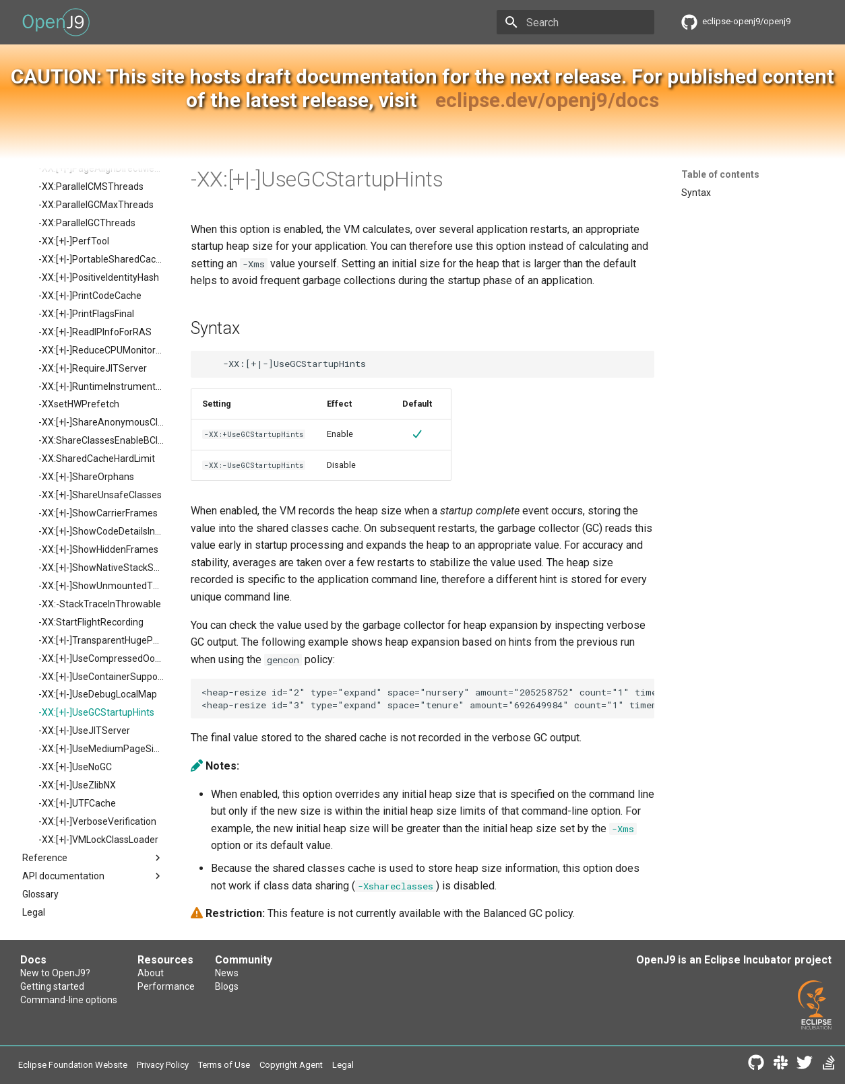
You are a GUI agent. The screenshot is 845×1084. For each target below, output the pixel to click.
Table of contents (720, 174)
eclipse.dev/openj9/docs (547, 100)
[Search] (575, 22)
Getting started (52, 986)
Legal (343, 1065)
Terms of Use (224, 1065)
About (150, 973)
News (227, 973)
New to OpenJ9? (55, 973)
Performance (166, 986)
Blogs (227, 986)
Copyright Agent (291, 1065)
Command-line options (68, 999)
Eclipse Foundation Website (72, 1065)
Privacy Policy (163, 1065)
